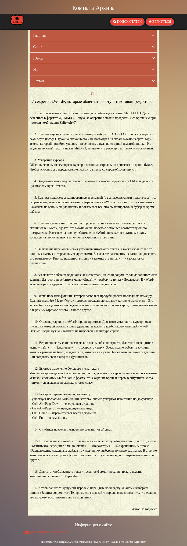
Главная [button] (39, 35)
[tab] (93, 35)
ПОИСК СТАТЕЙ (127, 21)
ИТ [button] (35, 69)
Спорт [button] (38, 47)
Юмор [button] (38, 58)
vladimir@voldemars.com (46, 532)
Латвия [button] (38, 81)
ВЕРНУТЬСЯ (160, 21)
